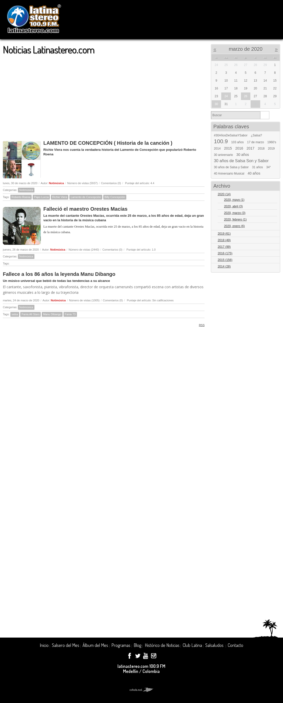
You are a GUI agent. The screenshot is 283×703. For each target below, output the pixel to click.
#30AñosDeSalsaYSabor (231, 135)
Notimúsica (56, 183)
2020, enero (234, 226)
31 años (257, 167)
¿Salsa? (256, 135)
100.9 (221, 141)
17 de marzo (255, 142)
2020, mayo (234, 200)
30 (216, 104)
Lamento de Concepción (86, 197)
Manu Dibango (52, 314)
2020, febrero (235, 219)
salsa (15, 314)
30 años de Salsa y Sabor (231, 167)
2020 (224, 194)
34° (268, 167)
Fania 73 (70, 314)
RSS (200, 325)
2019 (271, 148)
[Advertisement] (104, 95)
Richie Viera (59, 197)
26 (245, 96)
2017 (250, 148)
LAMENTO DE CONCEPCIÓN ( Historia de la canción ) (107, 143)
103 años (237, 142)
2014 (217, 148)
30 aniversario (223, 154)
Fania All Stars (30, 314)
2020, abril (233, 206)
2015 (228, 148)
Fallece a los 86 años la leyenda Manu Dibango (59, 274)
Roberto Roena (21, 197)
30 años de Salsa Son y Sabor (241, 160)
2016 (239, 148)
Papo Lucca (41, 197)
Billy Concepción (115, 197)
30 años (242, 154)
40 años (254, 173)
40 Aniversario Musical (229, 173)
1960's (271, 142)
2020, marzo (235, 213)
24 (226, 96)
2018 (261, 148)
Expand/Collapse (274, 194)
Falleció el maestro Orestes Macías (85, 209)
